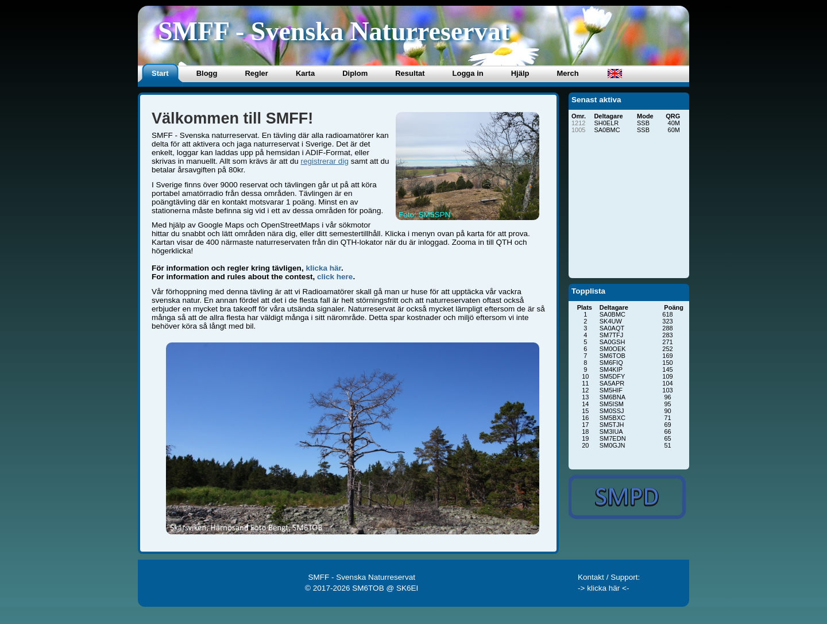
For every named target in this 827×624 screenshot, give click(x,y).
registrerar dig (324, 161)
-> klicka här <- (603, 588)
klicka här (323, 268)
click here (335, 276)
